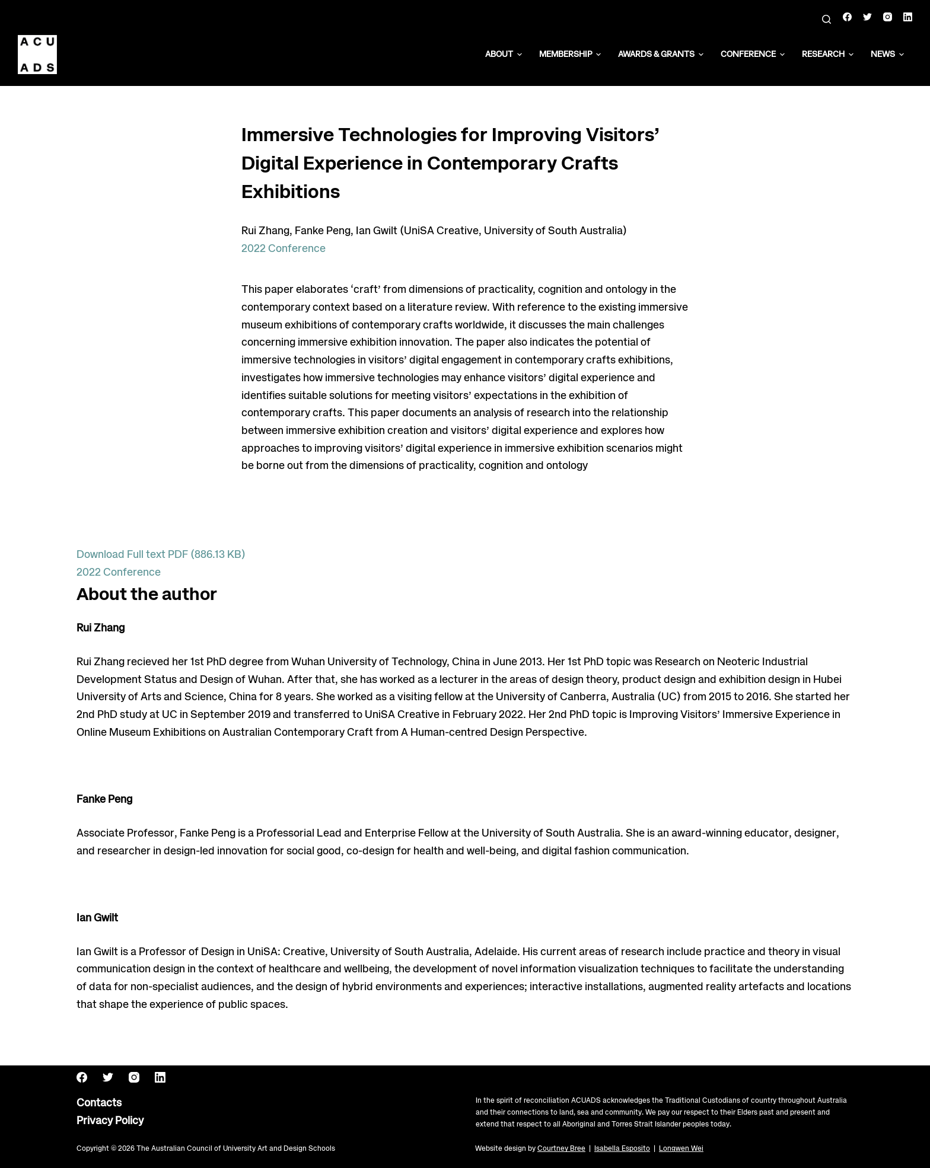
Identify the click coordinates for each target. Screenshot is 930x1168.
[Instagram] (887, 16)
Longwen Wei (681, 1148)
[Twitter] (867, 16)
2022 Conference (283, 249)
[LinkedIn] (907, 16)
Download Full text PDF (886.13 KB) (161, 555)
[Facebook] (847, 16)
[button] (519, 54)
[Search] (826, 19)
